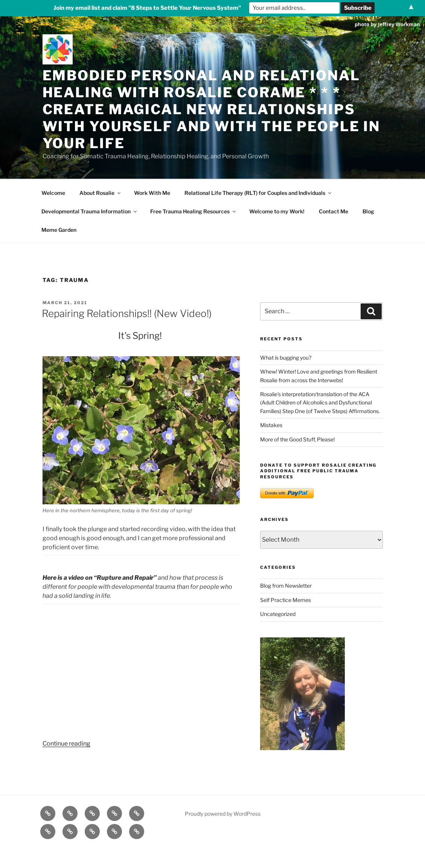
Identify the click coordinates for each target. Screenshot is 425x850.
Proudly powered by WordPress (222, 813)
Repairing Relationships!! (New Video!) (127, 313)
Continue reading (66, 743)
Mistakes (271, 425)
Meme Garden (58, 230)
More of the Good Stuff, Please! (297, 439)
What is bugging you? (285, 357)
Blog (368, 211)
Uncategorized (278, 614)
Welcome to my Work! (277, 211)
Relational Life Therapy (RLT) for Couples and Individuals (258, 193)
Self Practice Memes (285, 600)
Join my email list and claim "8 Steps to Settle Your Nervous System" (147, 8)
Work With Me (152, 193)
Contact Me (333, 211)
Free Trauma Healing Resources (193, 211)
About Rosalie (100, 193)
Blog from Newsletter (286, 585)
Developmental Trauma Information (89, 211)
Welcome (53, 193)
